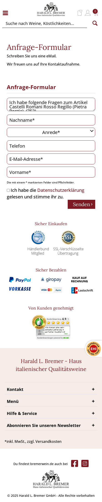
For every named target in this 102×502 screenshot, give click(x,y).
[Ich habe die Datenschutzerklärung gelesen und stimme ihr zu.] (8, 190)
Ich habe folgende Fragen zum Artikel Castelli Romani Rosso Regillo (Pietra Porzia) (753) (51, 104)
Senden (82, 204)
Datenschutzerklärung (60, 190)
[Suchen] (95, 23)
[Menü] (6, 13)
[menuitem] (6, 13)
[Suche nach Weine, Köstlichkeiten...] (44, 23)
